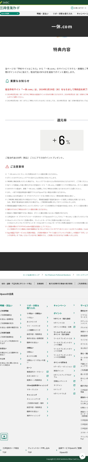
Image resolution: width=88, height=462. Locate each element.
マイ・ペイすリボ (33, 326)
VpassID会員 (5, 13)
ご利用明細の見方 (6, 323)
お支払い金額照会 (6, 319)
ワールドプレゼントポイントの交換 (63, 350)
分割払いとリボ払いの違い (36, 361)
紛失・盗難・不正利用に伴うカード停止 (18, 283)
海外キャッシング (33, 416)
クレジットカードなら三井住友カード (10, 7)
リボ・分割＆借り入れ (62, 13)
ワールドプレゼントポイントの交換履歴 (63, 356)
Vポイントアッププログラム (62, 376)
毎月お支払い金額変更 (35, 338)
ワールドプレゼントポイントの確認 (63, 344)
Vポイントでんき (60, 394)
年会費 (2, 359)
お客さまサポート (80, 8)
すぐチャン (58, 385)
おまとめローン (32, 376)
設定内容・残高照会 (34, 334)
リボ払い (30, 318)
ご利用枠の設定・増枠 (35, 403)
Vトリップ (57, 389)
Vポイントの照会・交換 (62, 327)
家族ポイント (59, 371)
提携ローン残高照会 (34, 380)
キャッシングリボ (33, 399)
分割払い (30, 352)
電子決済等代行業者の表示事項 (61, 283)
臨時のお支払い (33, 342)
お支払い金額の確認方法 (9, 327)
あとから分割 (32, 356)
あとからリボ (32, 322)
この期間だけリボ (33, 330)
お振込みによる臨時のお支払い (9, 354)
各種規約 (41, 283)
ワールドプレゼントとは (63, 338)
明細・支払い (42, 13)
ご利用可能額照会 (6, 337)
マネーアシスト (32, 389)
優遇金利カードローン (35, 372)
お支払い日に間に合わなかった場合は (9, 364)
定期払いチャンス (60, 381)
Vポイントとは (59, 323)
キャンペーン (60, 305)
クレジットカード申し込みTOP (39, 450)
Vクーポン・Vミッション (63, 367)
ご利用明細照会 (6, 315)
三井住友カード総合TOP (11, 450)
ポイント (58, 313)
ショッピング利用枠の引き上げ (9, 342)
